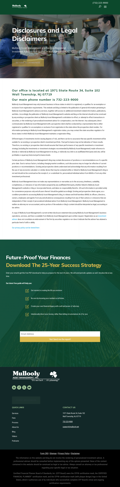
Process (15, 422)
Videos (14, 436)
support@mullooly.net (71, 427)
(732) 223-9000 (100, 2)
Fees (14, 418)
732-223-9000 (67, 99)
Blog (13, 432)
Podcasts (15, 441)
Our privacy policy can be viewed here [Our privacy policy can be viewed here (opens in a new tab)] (25, 228)
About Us (15, 427)
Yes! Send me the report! (60, 339)
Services (15, 413)
